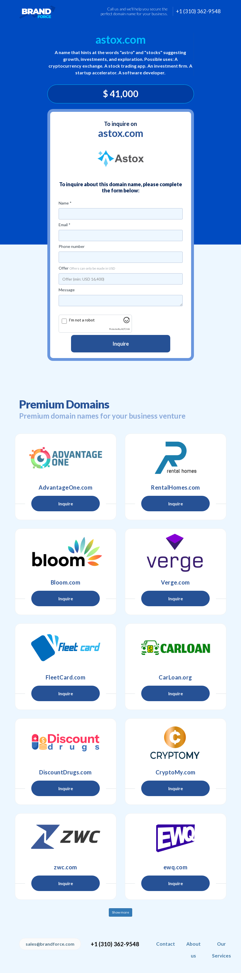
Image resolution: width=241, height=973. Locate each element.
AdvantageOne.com (65, 487)
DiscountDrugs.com (65, 772)
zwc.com (65, 867)
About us (193, 950)
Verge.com (175, 582)
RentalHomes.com (175, 487)
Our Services (221, 950)
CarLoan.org (175, 677)
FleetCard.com (66, 677)
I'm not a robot (82, 319)
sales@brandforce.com (50, 944)
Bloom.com (66, 582)
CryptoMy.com (176, 772)
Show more (120, 912)
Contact (165, 944)
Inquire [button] (65, 503)
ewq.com (175, 867)
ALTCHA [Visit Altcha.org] (125, 329)
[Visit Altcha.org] (126, 321)
